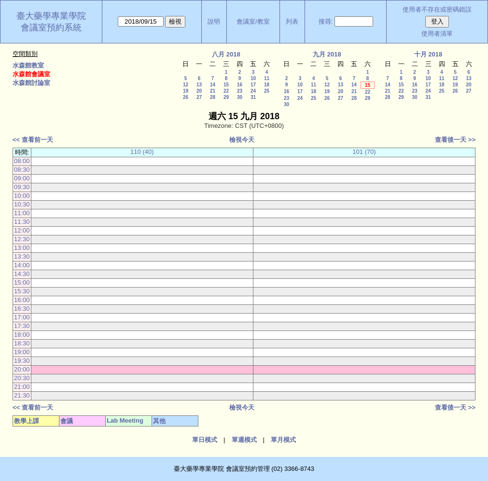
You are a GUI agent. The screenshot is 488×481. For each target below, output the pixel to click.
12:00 (22, 230)
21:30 (22, 395)
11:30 (22, 221)
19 (185, 91)
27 (199, 97)
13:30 (22, 256)
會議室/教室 (253, 21)
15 (226, 84)
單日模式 (204, 439)
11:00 (22, 213)
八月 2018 (226, 54)
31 (253, 97)
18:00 (22, 334)
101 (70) (364, 151)
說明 (214, 21)
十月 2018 (428, 54)
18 (266, 84)
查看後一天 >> (455, 139)
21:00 (22, 386)
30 (239, 97)
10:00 (22, 195)
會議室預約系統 (51, 27)
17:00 (22, 317)
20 (199, 91)
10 (253, 78)
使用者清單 (437, 33)
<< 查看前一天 (33, 139)
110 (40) (141, 151)
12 (185, 84)
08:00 (22, 161)
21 (212, 91)
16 (239, 84)
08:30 (22, 169)
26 (185, 97)
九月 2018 (327, 54)
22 (226, 91)
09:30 (22, 187)
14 (212, 84)
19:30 (22, 360)
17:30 (22, 326)
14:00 (22, 265)
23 (239, 91)
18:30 (22, 343)
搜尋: (326, 21)
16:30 (22, 308)
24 (253, 91)
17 (253, 84)
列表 (292, 21)
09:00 (22, 178)
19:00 (22, 352)
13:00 (22, 247)
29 (226, 97)
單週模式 (244, 439)
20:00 (22, 369)
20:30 (22, 378)
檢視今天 (241, 139)
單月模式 (283, 439)
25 (266, 91)
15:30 (22, 291)
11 (266, 78)
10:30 (22, 204)
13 (199, 84)
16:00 (22, 299)
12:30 (22, 239)
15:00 (22, 282)
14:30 (22, 273)
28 (212, 97)
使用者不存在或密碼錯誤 (437, 9)
